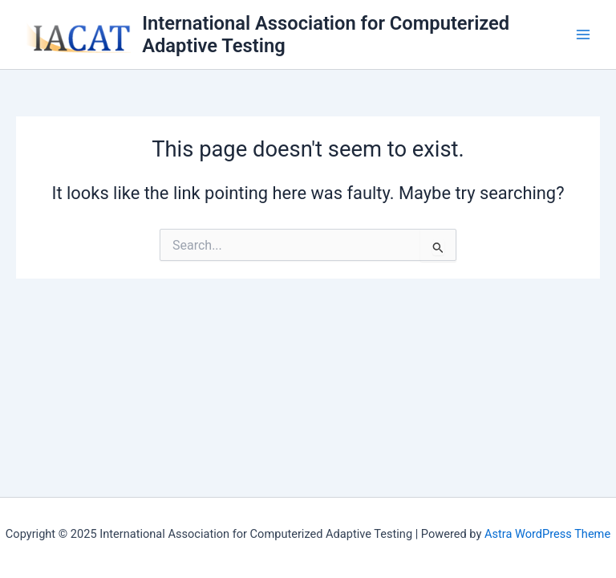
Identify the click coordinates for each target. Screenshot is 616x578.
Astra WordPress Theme (547, 534)
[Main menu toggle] (583, 34)
